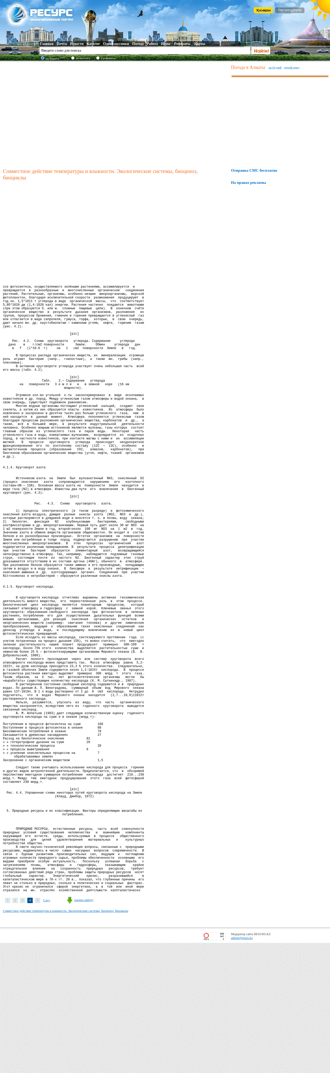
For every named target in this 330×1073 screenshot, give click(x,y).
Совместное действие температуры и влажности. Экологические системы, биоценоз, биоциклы (65, 1041)
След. (46, 1030)
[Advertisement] (48, 114)
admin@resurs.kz (242, 1068)
